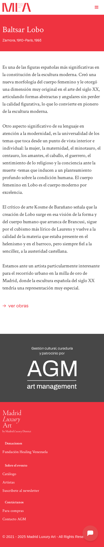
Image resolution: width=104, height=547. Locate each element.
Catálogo (9, 474)
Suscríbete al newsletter (20, 490)
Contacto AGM (14, 519)
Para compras (13, 510)
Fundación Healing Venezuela (25, 452)
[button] (96, 7)
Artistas (8, 482)
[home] (15, 7)
